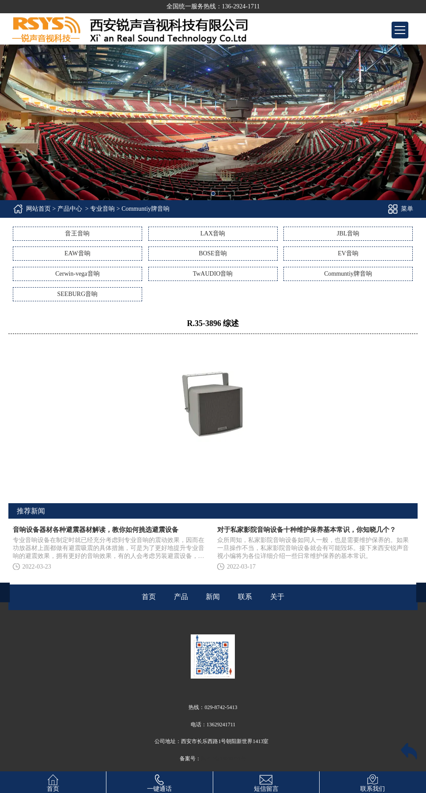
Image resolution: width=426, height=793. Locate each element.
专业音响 (102, 208)
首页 (53, 781)
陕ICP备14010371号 (223, 758)
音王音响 (77, 233)
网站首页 (38, 208)
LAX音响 (213, 233)
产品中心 (69, 208)
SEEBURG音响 (77, 294)
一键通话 (159, 781)
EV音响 (348, 253)
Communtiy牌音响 (348, 273)
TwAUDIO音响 (213, 273)
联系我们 (372, 781)
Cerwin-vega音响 (77, 273)
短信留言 (266, 781)
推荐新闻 (31, 511)
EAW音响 (77, 253)
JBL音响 (348, 233)
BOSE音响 (213, 253)
